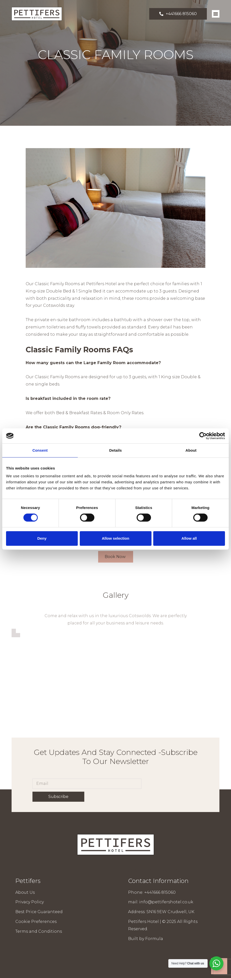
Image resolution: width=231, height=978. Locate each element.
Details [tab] (115, 450)
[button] (215, 14)
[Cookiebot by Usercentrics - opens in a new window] (203, 436)
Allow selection (115, 538)
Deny (42, 538)
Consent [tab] (40, 450)
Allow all (189, 538)
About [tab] (191, 450)
